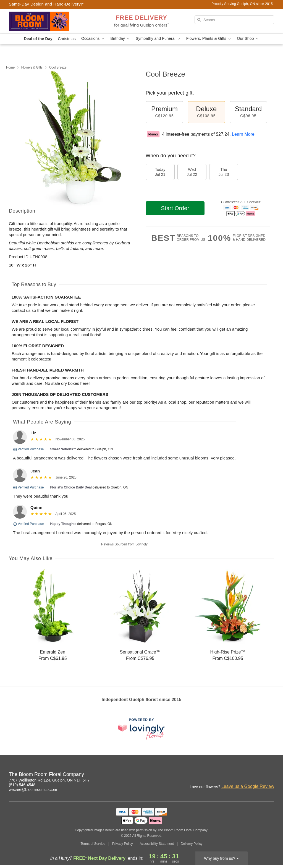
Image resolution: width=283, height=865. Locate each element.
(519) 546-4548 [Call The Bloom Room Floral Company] (22, 785)
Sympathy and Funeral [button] (158, 38)
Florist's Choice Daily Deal (71, 487)
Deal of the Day (38, 38)
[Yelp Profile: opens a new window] (270, 775)
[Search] (234, 19)
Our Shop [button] (248, 38)
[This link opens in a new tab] (141, 729)
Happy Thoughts (63, 524)
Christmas (67, 38)
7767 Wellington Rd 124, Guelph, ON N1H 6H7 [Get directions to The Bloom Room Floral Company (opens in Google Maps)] (49, 780)
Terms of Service (92, 843)
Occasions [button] (93, 38)
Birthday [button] (120, 38)
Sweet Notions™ (63, 449)
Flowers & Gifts (32, 67)
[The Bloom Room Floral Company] (48, 21)
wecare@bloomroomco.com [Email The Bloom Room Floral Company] (33, 789)
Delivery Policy (192, 843)
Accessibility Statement (157, 843)
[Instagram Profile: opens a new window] (234, 775)
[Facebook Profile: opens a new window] (246, 775)
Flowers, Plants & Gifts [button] (209, 38)
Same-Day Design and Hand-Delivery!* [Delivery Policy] (46, 4)
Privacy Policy (122, 843)
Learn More (243, 134)
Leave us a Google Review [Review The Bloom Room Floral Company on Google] (247, 786)
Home (10, 67)
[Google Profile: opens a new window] (258, 775)
